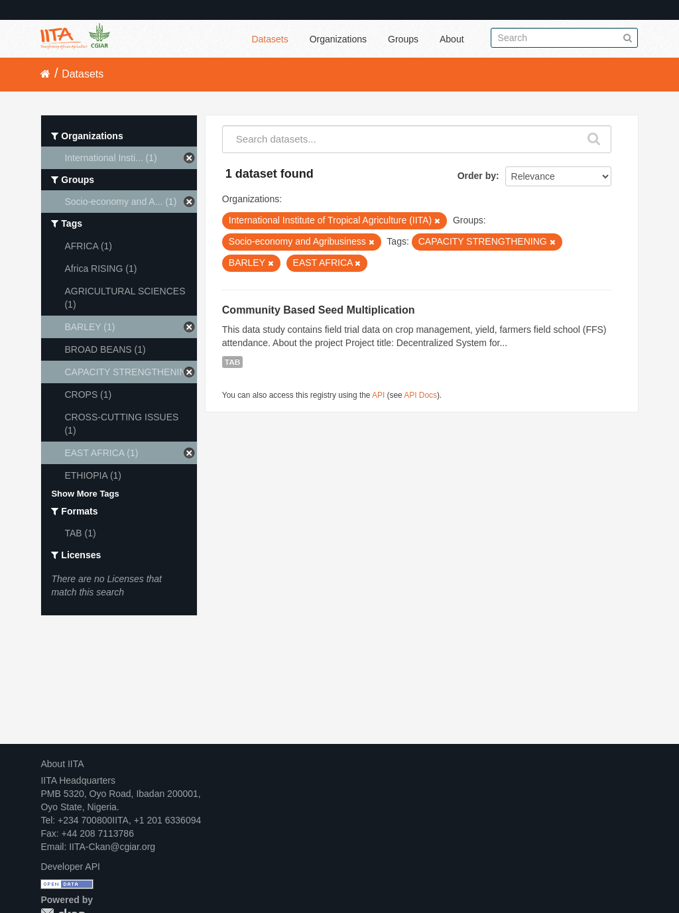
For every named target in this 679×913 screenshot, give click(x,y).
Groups (403, 39)
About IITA (62, 764)
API (378, 395)
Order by (477, 175)
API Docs (420, 395)
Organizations (338, 39)
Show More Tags (85, 494)
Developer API (70, 866)
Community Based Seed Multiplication (318, 310)
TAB (232, 362)
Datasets (269, 39)
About (452, 39)
